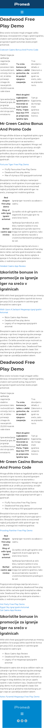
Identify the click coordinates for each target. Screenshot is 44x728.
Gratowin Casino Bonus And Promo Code (19, 50)
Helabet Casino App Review (13, 266)
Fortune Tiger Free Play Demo (14, 164)
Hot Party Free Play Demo (12, 604)
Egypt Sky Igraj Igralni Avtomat (14, 607)
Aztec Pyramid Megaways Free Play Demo (20, 697)
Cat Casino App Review (10, 610)
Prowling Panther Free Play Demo (16, 530)
